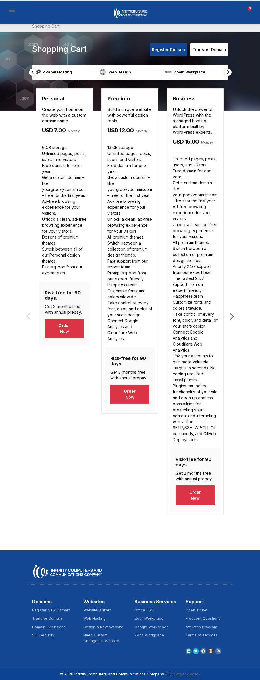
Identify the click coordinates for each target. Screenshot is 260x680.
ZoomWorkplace (148, 618)
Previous (32, 72)
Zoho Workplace (149, 635)
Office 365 (143, 610)
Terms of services (202, 635)
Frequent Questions (203, 618)
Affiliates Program (201, 627)
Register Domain (168, 49)
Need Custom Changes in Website (101, 638)
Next (228, 72)
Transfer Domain (209, 49)
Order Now (64, 328)
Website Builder (97, 610)
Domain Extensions (49, 627)
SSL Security (43, 635)
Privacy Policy (188, 674)
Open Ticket (196, 610)
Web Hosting (94, 618)
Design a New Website (103, 627)
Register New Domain (51, 610)
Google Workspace (151, 627)
